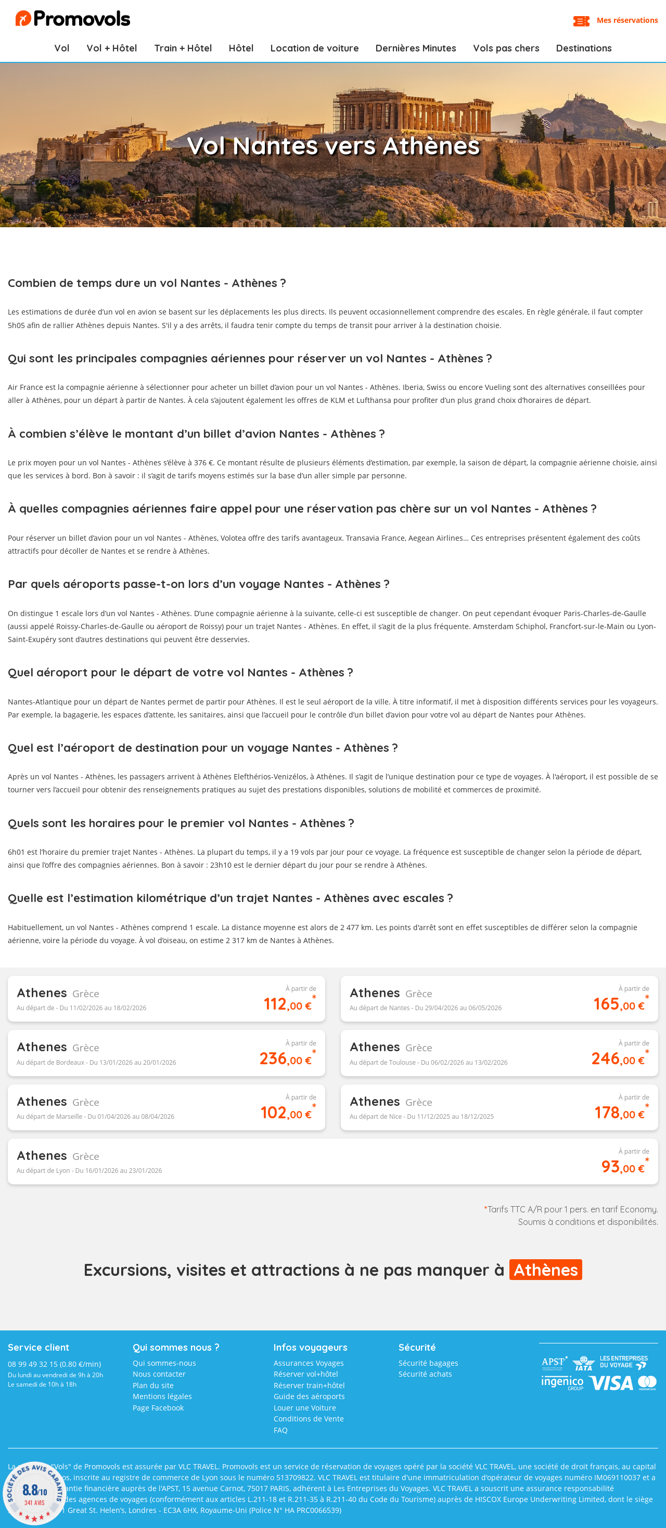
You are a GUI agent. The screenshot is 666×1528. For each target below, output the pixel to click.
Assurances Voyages (309, 1363)
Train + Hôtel (183, 48)
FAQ (281, 1430)
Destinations (584, 48)
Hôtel (241, 48)
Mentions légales (162, 1396)
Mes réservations (627, 20)
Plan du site (153, 1385)
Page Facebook (158, 1408)
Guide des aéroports (309, 1396)
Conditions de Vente (309, 1418)
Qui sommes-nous (164, 1363)
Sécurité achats (425, 1374)
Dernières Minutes (416, 48)
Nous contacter (159, 1374)
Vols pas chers (506, 48)
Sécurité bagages (428, 1363)
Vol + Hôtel (111, 48)
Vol (62, 48)
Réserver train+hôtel (309, 1385)
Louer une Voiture (305, 1408)
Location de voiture (315, 48)
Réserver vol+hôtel (306, 1374)
